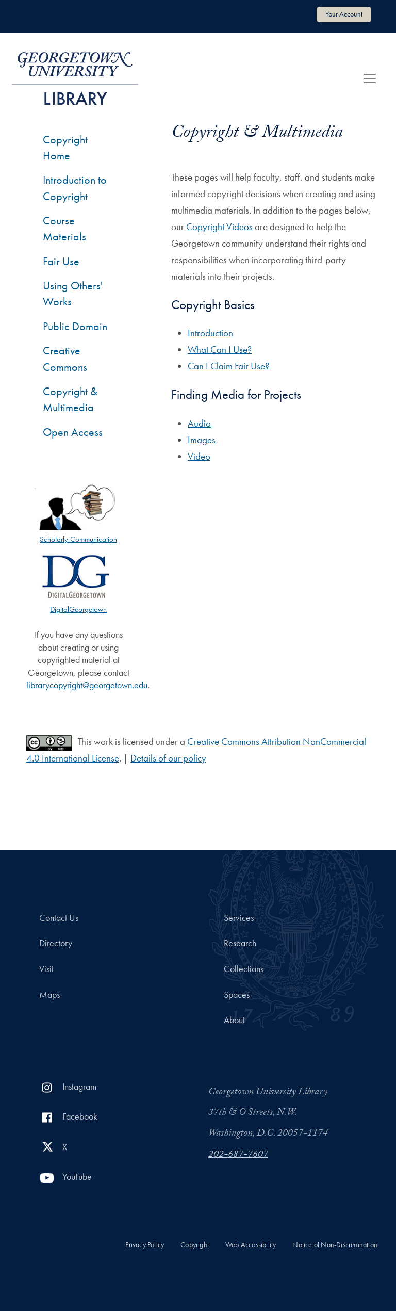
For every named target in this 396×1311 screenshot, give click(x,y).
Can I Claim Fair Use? (228, 366)
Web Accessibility (250, 1244)
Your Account (343, 14)
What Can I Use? (220, 349)
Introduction (210, 333)
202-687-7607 (238, 1155)
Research (240, 943)
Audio (199, 423)
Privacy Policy (144, 1244)
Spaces (237, 994)
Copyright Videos (219, 226)
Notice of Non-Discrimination (334, 1244)
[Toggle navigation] (369, 78)
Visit (46, 969)
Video (199, 456)
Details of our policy (168, 758)
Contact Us (58, 918)
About (234, 1020)
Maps (49, 994)
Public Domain (75, 326)
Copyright (194, 1244)
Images (202, 439)
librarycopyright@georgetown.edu (86, 685)
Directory (55, 943)
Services (239, 918)
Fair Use (61, 261)
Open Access (73, 432)
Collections (243, 969)
